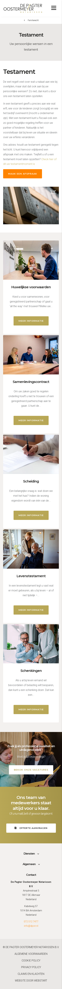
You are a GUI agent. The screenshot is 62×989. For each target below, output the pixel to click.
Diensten (29, 853)
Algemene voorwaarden (31, 953)
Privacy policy (31, 967)
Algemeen (29, 864)
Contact (31, 874)
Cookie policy (31, 960)
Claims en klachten (31, 973)
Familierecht (33, 20)
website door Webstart (31, 980)
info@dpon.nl (31, 926)
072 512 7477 (31, 921)
